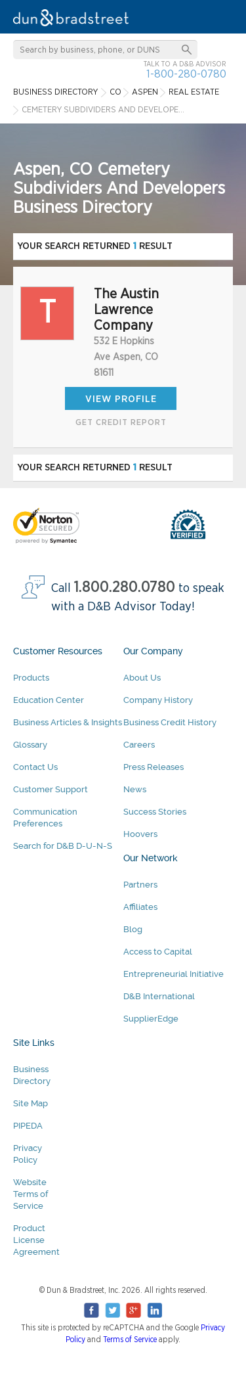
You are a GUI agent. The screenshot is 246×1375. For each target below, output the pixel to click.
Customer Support (50, 789)
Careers (139, 745)
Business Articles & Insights (67, 722)
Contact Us (35, 767)
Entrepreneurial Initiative (173, 974)
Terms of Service (130, 1339)
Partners (140, 885)
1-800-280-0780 (186, 73)
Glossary (30, 745)
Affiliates (140, 907)
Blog (132, 929)
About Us (142, 678)
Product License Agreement (36, 1240)
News (134, 789)
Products (31, 678)
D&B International (159, 996)
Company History (158, 700)
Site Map (30, 1103)
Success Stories (154, 812)
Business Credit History (169, 722)
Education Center (48, 700)
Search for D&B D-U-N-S (62, 846)
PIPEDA (28, 1126)
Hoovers (140, 834)
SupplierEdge (150, 1019)
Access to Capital (157, 952)
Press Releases (153, 767)
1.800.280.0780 (124, 587)
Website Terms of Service (30, 1194)
